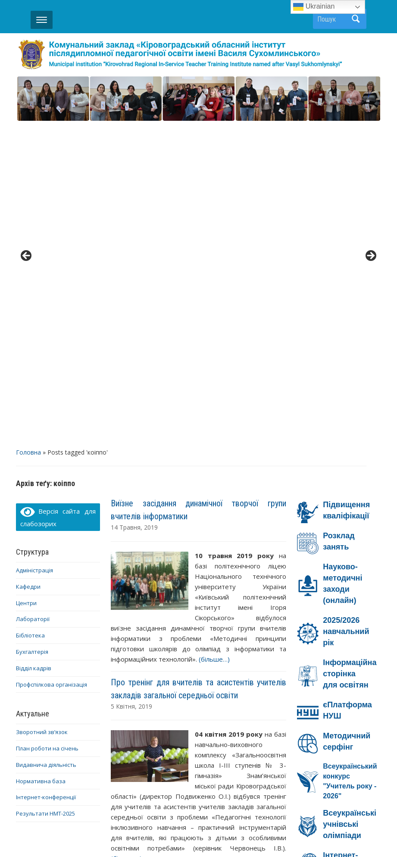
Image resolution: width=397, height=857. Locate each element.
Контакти (119, 795)
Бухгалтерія (32, 332)
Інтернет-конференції (46, 477)
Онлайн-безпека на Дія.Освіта (338, 627)
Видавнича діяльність (46, 445)
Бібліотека (30, 316)
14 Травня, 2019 (134, 208)
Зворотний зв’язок (42, 412)
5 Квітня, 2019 (131, 386)
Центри (26, 283)
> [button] (370, 96)
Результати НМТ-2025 (45, 494)
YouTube (340, 795)
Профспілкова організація (51, 364)
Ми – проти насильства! (329, 712)
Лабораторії (33, 299)
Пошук (355, 19)
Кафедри (28, 266)
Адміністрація (34, 250)
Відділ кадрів (33, 348)
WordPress (157, 835)
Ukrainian (313, 7)
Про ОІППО (165, 795)
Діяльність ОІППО (61, 795)
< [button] (26, 96)
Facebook (299, 795)
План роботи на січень (47, 429)
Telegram (193, 806)
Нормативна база (41, 461)
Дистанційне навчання (234, 795)
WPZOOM (283, 835)
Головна (28, 133)
